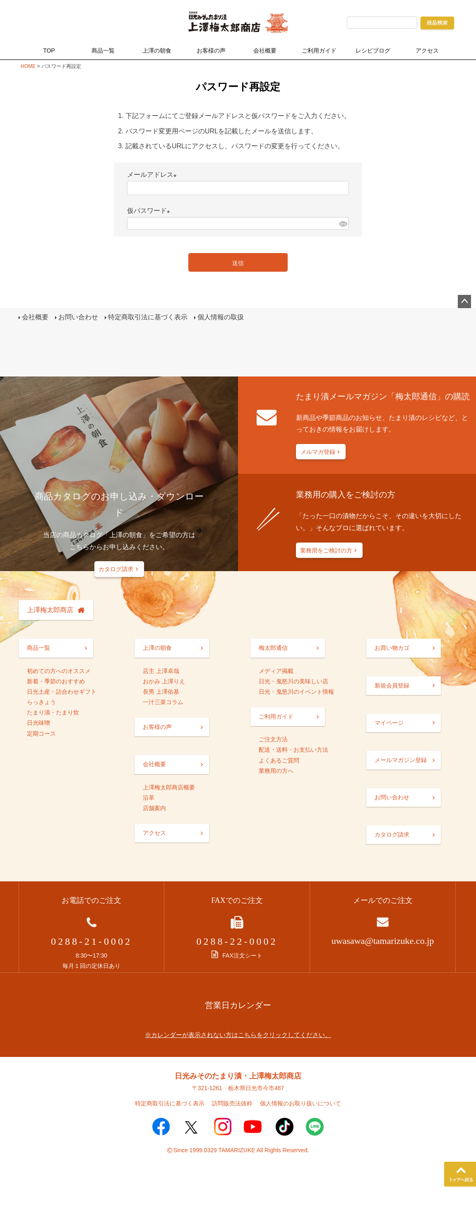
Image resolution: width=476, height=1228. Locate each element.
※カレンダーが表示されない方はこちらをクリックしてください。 (238, 1036)
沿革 (148, 799)
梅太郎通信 (273, 649)
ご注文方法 (273, 741)
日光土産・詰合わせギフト (61, 693)
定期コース (41, 734)
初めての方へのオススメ (59, 672)
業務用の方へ (276, 772)
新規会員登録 (392, 686)
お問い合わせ (79, 317)
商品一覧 (103, 50)
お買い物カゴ (392, 649)
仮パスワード (150, 210)
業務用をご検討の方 (326, 552)
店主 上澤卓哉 (161, 672)
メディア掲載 (276, 672)
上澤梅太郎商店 (50, 611)
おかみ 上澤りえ (164, 682)
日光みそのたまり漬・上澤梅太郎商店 (238, 1078)
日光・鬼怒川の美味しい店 (293, 682)
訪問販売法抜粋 (232, 1105)
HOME (28, 66)
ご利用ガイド (319, 50)
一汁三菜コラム (163, 703)
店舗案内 (154, 809)
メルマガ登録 (318, 453)
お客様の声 (211, 50)
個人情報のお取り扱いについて (300, 1105)
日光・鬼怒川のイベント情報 (296, 693)
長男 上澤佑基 (161, 693)
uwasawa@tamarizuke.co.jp (383, 942)
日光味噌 (38, 724)
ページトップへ (464, 301)
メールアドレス (153, 174)
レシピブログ (373, 50)
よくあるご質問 (279, 761)
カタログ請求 (116, 570)
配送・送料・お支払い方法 (293, 751)
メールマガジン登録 (401, 761)
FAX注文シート (237, 957)
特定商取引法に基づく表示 (148, 317)
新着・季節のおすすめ (56, 682)
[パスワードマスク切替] (343, 223)
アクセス (427, 50)
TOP (49, 50)
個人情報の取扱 (221, 317)
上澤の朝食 (156, 50)
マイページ (389, 724)
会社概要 (264, 50)
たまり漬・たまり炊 (53, 714)
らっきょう (41, 703)
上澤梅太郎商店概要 (169, 788)
